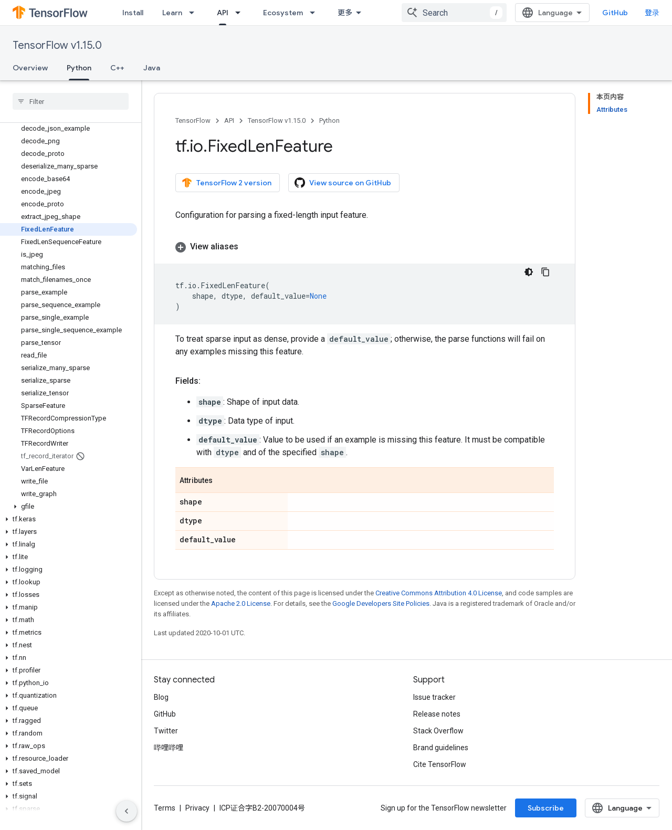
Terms (164, 808)
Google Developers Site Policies (380, 603)
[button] (68, 506)
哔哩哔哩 (168, 747)
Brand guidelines (440, 747)
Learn (172, 12)
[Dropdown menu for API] (241, 12)
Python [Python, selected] (79, 67)
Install (132, 12)
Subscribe (546, 808)
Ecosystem (283, 12)
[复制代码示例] (545, 272)
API (229, 120)
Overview (30, 67)
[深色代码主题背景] (528, 272)
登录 (652, 12)
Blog (161, 697)
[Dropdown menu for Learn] (194, 12)
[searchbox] (71, 101)
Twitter (166, 731)
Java (151, 67)
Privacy (197, 808)
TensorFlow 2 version (226, 182)
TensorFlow (193, 120)
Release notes (436, 714)
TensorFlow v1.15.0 (57, 45)
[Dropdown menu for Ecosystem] (315, 12)
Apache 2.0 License (240, 603)
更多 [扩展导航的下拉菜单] (345, 12)
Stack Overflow (438, 731)
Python (329, 120)
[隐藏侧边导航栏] (126, 811)
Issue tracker (434, 697)
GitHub (615, 12)
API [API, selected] (222, 12)
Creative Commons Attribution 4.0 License (438, 593)
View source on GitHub (343, 182)
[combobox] (454, 12)
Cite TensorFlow (439, 764)
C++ (117, 67)
